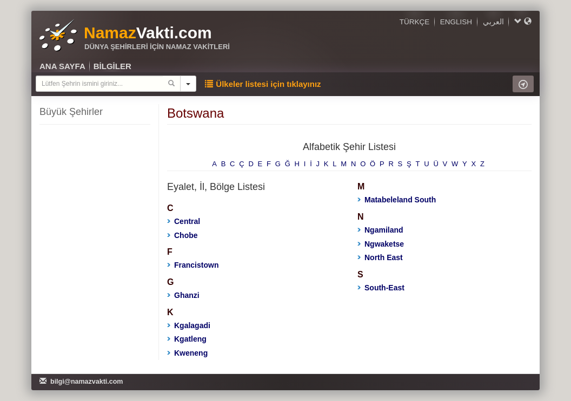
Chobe (182, 235)
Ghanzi (183, 295)
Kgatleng (187, 339)
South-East (380, 287)
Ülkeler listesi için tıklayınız (263, 84)
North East (380, 257)
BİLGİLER (112, 66)
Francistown (192, 265)
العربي (493, 22)
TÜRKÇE (415, 22)
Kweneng (187, 353)
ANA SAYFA (62, 66)
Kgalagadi (188, 325)
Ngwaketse (380, 244)
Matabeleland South (396, 199)
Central (183, 221)
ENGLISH (456, 22)
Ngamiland (380, 230)
